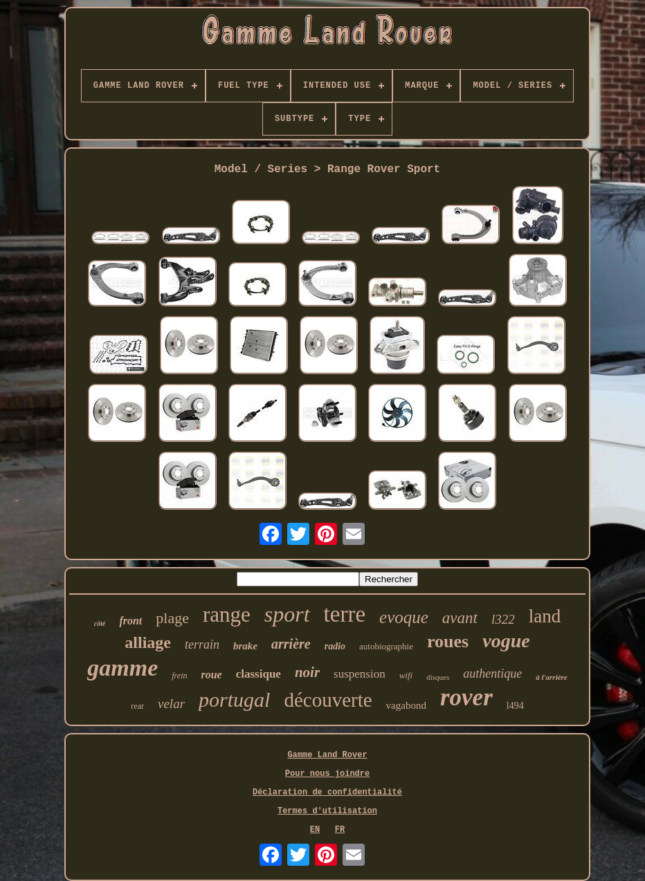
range (227, 614)
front (130, 621)
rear (137, 706)
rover (466, 697)
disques (437, 677)
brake (245, 645)
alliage (148, 642)
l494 (515, 706)
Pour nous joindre (327, 774)
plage (172, 618)
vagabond (406, 705)
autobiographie (386, 646)
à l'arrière (551, 677)
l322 (503, 619)
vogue (505, 640)
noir (307, 672)
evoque (403, 617)
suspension (359, 673)
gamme (122, 667)
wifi (406, 675)
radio (335, 646)
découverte (328, 700)
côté (100, 623)
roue (211, 674)
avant (460, 618)
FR (340, 830)
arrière (291, 643)
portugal (234, 699)
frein (179, 675)
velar (171, 703)
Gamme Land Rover (327, 755)
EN (315, 830)
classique (258, 673)
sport (287, 614)
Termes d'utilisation (327, 811)
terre (344, 614)
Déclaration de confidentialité (327, 792)
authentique (492, 673)
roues (448, 641)
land (545, 616)
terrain (202, 644)
